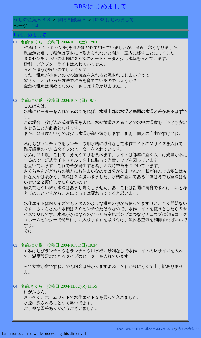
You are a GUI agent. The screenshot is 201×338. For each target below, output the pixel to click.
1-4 (35, 26)
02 (15, 100)
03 (15, 245)
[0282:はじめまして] (114, 19)
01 (15, 42)
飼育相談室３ (72, 19)
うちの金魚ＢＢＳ (32, 19)
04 (15, 286)
